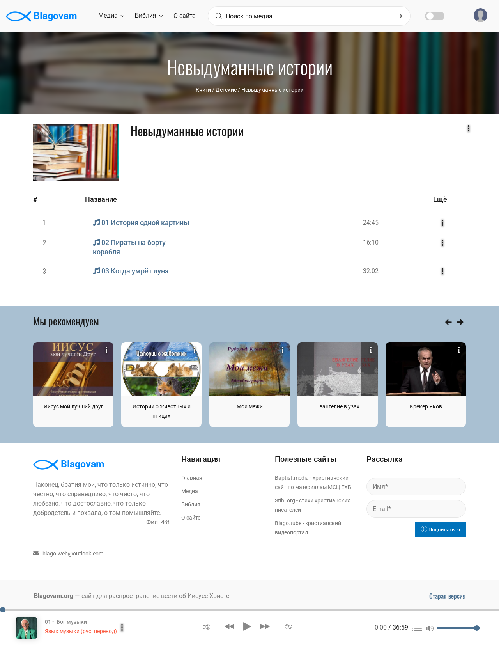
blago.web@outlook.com (68, 553)
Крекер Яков (426, 406)
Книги (203, 90)
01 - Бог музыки (66, 622)
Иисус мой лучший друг (73, 406)
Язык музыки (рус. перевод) (81, 631)
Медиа (111, 15)
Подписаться (440, 529)
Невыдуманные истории (272, 90)
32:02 (371, 271)
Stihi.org (285, 500)
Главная (191, 478)
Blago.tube (288, 523)
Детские (226, 90)
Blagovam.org (53, 596)
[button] (206, 626)
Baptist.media (292, 478)
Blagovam (41, 16)
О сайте (184, 16)
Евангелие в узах (337, 406)
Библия (149, 15)
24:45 (371, 222)
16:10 (371, 242)
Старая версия (447, 596)
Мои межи (250, 406)
